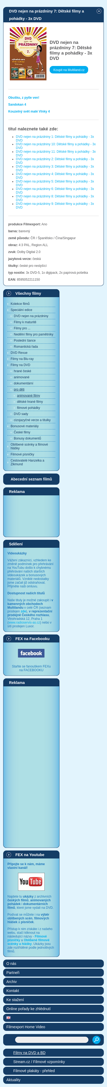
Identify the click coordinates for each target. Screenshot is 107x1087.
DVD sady (21, 414)
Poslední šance (25, 340)
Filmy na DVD (20, 365)
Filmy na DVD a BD (29, 1053)
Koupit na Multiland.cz (68, 70)
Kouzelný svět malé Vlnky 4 (29, 111)
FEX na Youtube (29, 855)
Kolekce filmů (20, 304)
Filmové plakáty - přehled (34, 1071)
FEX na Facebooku (32, 639)
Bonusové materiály (24, 426)
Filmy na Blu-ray (22, 359)
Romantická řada (26, 346)
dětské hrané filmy (30, 402)
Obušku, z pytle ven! (23, 97)
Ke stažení (15, 1000)
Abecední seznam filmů (31, 479)
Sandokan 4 (17, 104)
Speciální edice (21, 310)
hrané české (22, 371)
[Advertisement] (31, 516)
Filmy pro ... (22, 328)
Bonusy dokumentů (27, 438)
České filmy (22, 432)
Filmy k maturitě (25, 322)
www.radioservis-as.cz (24, 622)
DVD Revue (19, 353)
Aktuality (13, 1080)
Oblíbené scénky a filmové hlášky (29, 446)
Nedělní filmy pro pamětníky (33, 334)
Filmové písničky (22, 454)
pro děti (19, 389)
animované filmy (28, 395)
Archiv (11, 982)
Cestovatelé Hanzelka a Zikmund (27, 462)
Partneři (12, 972)
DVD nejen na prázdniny (31, 316)
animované (21, 377)
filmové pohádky (28, 408)
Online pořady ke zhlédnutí (28, 1009)
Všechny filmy (28, 293)
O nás (11, 963)
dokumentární (23, 383)
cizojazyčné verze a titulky (32, 420)
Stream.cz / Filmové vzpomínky (39, 1062)
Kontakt (12, 991)
